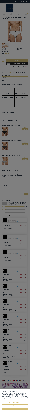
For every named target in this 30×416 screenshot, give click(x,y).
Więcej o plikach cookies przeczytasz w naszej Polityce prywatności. (13, 399)
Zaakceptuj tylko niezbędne (15, 402)
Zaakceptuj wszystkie (14, 408)
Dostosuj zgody (15, 405)
